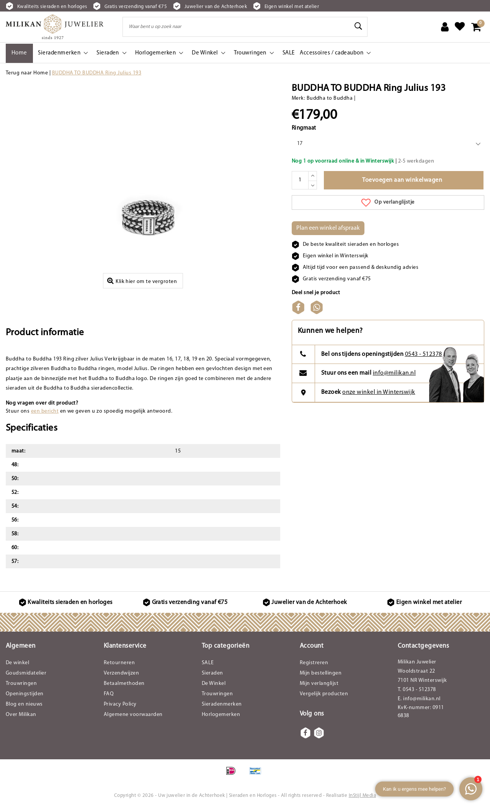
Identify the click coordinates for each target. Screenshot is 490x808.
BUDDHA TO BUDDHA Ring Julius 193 (96, 73)
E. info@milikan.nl (419, 699)
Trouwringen (21, 683)
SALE (208, 663)
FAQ (109, 694)
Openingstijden (25, 694)
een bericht (45, 411)
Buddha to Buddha (330, 98)
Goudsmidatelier (26, 673)
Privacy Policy (120, 704)
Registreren (314, 663)
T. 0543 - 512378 (417, 690)
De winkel (17, 663)
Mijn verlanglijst (319, 683)
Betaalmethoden (124, 683)
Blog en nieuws (24, 704)
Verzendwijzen (121, 673)
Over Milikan (21, 714)
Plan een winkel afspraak (328, 228)
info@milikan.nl (394, 373)
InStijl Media (362, 795)
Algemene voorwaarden (133, 714)
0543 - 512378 (423, 354)
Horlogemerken (221, 714)
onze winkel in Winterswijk (378, 392)
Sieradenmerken (222, 704)
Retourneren (119, 663)
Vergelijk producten (324, 694)
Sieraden (212, 673)
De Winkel (213, 683)
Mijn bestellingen (320, 673)
